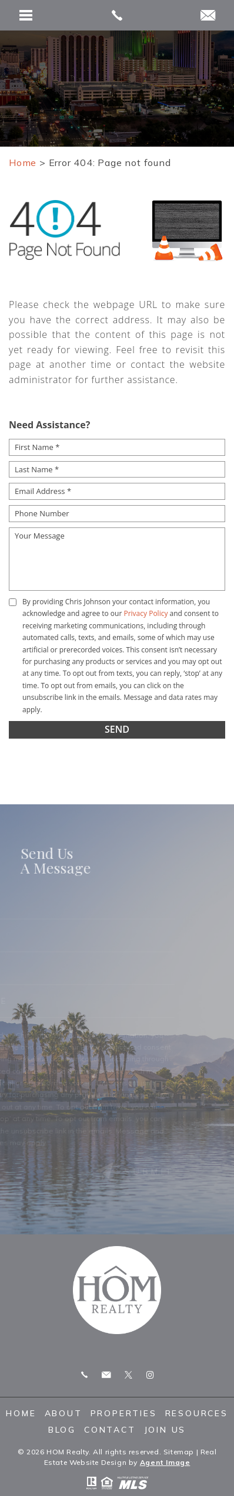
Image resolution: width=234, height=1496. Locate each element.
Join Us (165, 1429)
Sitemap (178, 1451)
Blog (62, 1429)
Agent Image (165, 1462)
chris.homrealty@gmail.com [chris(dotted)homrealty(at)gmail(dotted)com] (106, 1375)
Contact (110, 1429)
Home (21, 1413)
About (63, 1413)
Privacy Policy (145, 613)
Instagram (149, 1374)
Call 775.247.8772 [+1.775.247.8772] (84, 1375)
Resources (196, 1413)
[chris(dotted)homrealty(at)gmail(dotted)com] (207, 16)
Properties (124, 1413)
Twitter (128, 1374)
